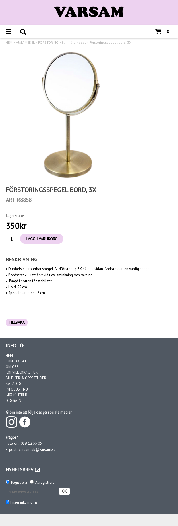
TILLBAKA (17, 322)
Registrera (19, 482)
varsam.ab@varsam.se (37, 449)
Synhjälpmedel (74, 43)
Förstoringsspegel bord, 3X (110, 43)
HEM (9, 43)
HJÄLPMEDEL (25, 43)
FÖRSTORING (48, 43)
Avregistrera (45, 482)
